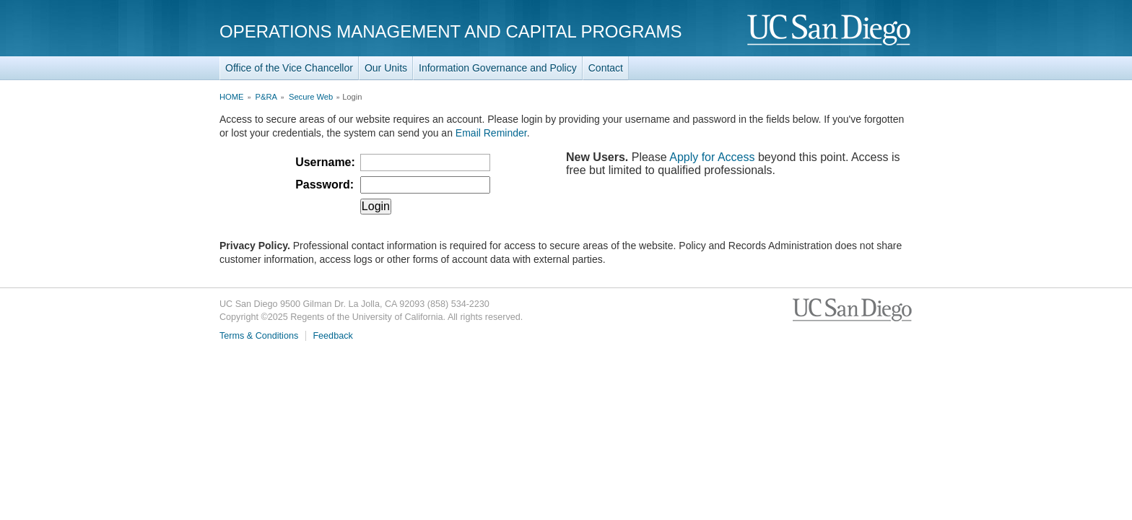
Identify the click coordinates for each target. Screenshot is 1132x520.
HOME (231, 96)
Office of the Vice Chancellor (289, 68)
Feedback (332, 336)
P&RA (266, 96)
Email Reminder (491, 133)
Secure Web (311, 96)
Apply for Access (711, 157)
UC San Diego (830, 30)
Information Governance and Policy (498, 68)
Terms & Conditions (258, 336)
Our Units (386, 68)
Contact (605, 68)
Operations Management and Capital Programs (450, 31)
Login (376, 206)
